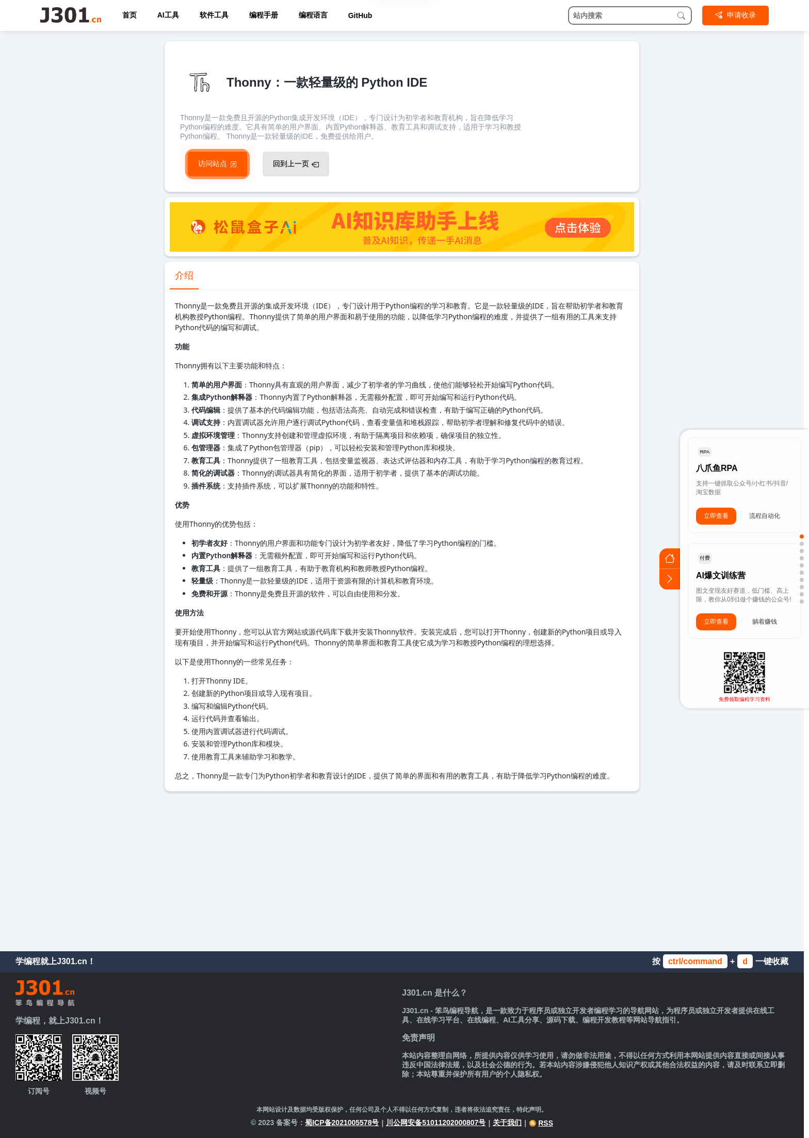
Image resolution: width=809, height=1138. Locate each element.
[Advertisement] (402, 868)
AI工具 (168, 15)
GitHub (360, 15)
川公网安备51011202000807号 (436, 1122)
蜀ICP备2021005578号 (342, 1122)
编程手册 (263, 15)
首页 (129, 15)
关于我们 (507, 1122)
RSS (541, 1123)
